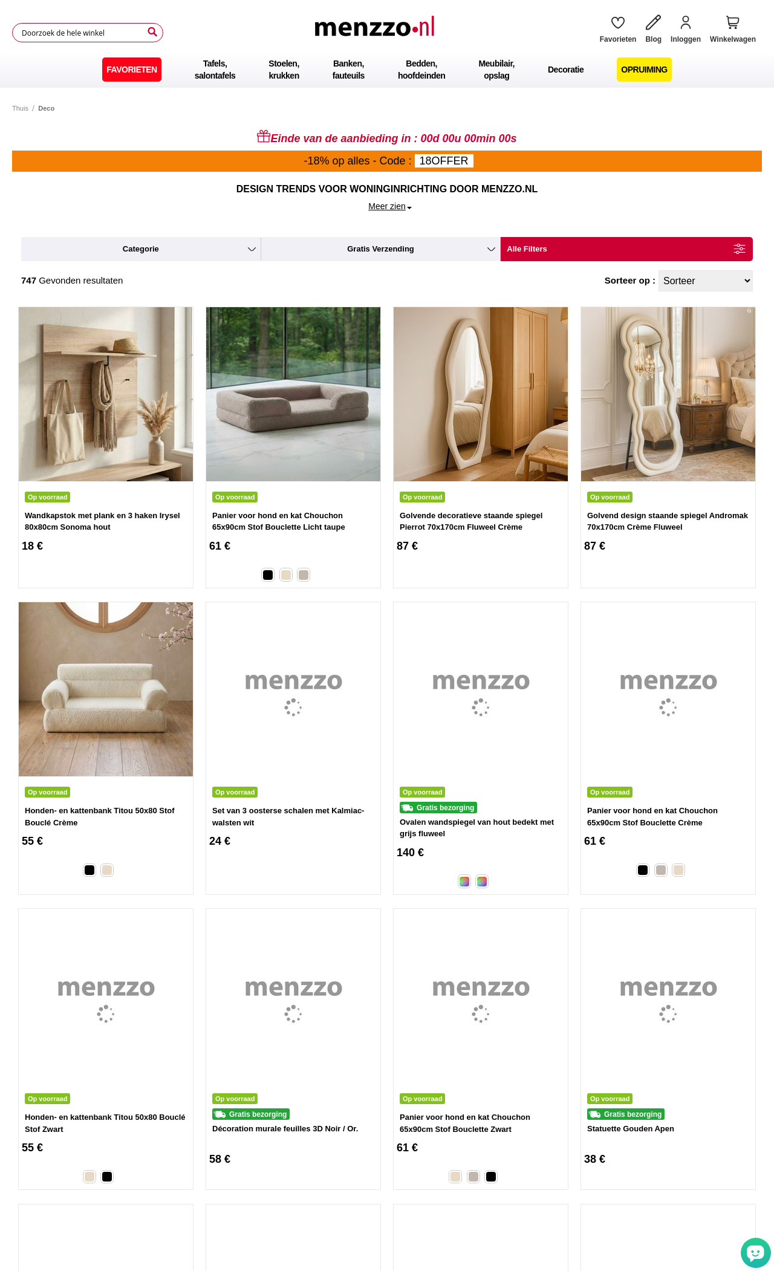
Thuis (20, 108)
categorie (141, 248)
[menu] (387, 69)
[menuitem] (131, 69)
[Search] (152, 32)
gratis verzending (380, 248)
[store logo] (377, 32)
